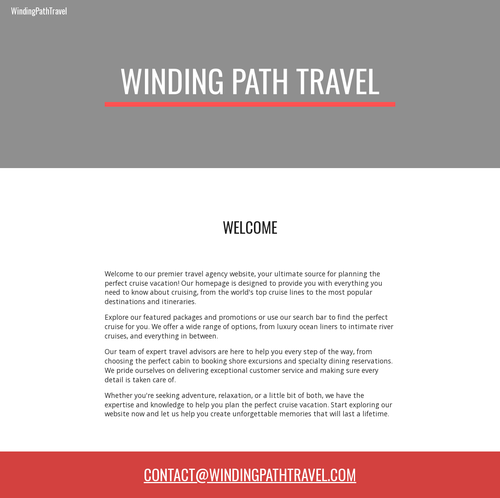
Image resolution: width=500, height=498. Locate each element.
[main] (250, 84)
